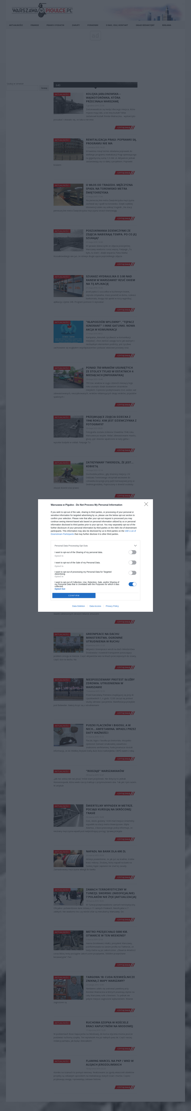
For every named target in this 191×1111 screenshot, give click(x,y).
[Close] (147, 505)
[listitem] (95, 545)
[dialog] (95, 555)
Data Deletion (78, 606)
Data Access (95, 606)
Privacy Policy (112, 606)
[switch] (132, 552)
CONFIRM (74, 595)
